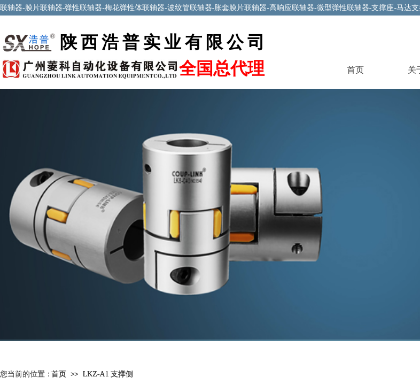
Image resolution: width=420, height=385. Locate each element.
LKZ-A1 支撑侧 (108, 374)
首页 (355, 69)
